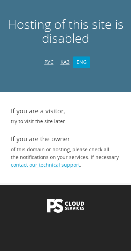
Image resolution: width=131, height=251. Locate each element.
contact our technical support (45, 164)
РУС (48, 62)
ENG (82, 62)
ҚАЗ (65, 62)
